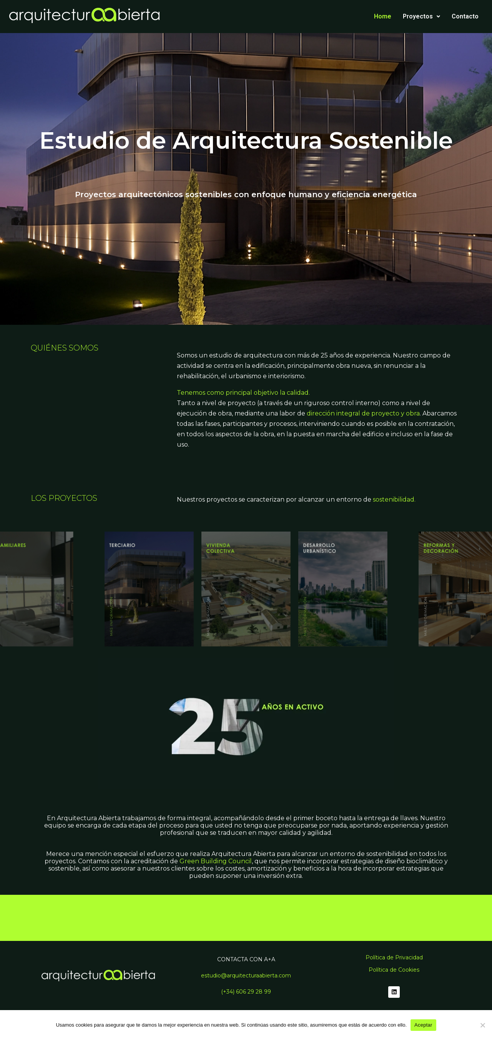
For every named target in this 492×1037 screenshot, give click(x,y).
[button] (421, 16)
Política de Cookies (394, 969)
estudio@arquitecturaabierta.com (246, 975)
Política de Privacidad (394, 957)
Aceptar (423, 1025)
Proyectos (421, 16)
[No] (482, 1025)
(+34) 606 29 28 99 (246, 991)
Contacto (465, 16)
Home (382, 16)
